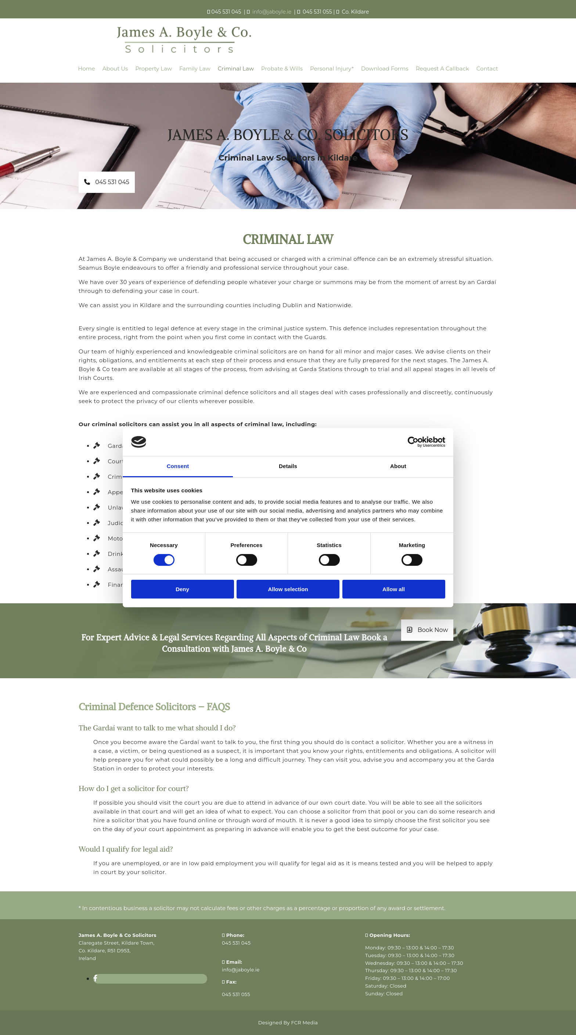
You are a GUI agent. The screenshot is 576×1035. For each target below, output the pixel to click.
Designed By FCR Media (288, 1022)
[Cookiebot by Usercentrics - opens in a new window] (413, 442)
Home (86, 68)
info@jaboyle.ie (241, 970)
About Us (115, 68)
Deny (182, 589)
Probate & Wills (282, 68)
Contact (487, 68)
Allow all (393, 589)
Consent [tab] (178, 466)
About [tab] (398, 466)
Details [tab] (288, 466)
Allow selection (288, 589)
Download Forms (384, 68)
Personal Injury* (332, 68)
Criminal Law (236, 68)
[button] (107, 182)
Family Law (194, 68)
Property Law (153, 68)
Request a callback (442, 68)
